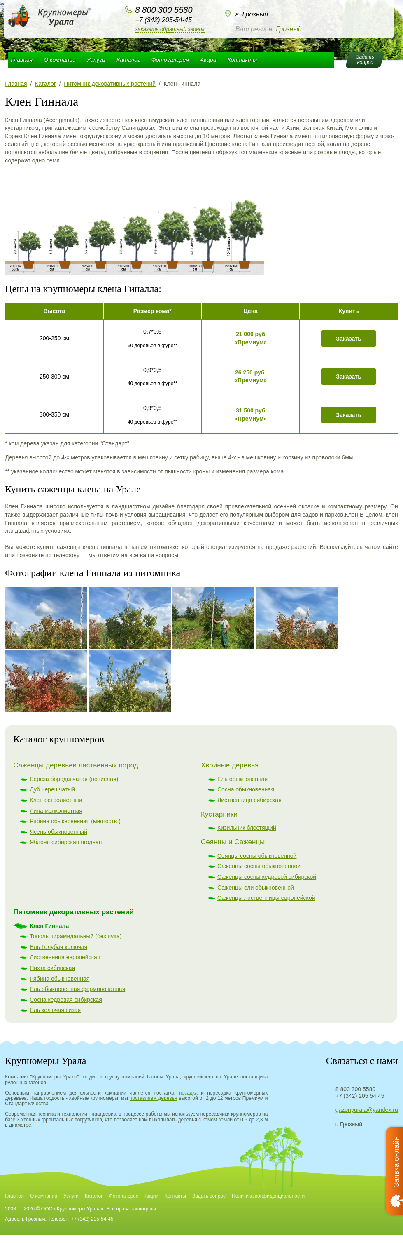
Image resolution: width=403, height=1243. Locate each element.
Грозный (289, 29)
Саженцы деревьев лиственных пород (75, 765)
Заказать (348, 338)
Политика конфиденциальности (268, 1196)
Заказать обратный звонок (170, 29)
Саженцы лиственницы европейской (266, 898)
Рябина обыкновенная (59, 978)
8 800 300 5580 (164, 9)
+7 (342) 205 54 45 (359, 1095)
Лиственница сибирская (249, 800)
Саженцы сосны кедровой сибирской (266, 876)
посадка (188, 1093)
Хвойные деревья (230, 765)
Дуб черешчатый (52, 789)
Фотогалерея (170, 59)
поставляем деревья (153, 1098)
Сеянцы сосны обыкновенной (256, 855)
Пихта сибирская (52, 968)
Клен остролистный (56, 800)
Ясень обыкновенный (58, 832)
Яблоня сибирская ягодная (66, 842)
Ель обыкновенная (242, 779)
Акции (208, 59)
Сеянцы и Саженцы (233, 842)
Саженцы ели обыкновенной (255, 887)
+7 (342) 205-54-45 (163, 20)
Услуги (96, 59)
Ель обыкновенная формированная (77, 989)
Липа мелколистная (56, 810)
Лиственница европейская (65, 957)
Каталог (128, 59)
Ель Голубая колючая (58, 947)
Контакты (242, 59)
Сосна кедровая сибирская (66, 999)
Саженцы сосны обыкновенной (259, 866)
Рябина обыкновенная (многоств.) (75, 821)
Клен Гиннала (49, 926)
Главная (22, 59)
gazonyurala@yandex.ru (366, 1109)
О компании (60, 59)
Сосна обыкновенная (245, 789)
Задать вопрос (209, 1196)
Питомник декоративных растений (73, 912)
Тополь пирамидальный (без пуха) (75, 936)
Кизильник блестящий (246, 827)
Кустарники (219, 814)
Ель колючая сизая (55, 1010)
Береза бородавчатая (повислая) (74, 779)
